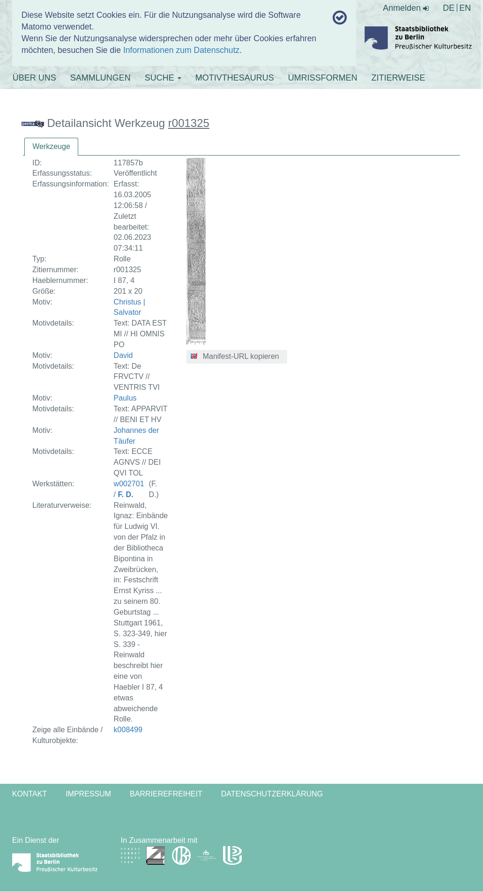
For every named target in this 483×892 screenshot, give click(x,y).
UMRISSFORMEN (322, 77)
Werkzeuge (51, 146)
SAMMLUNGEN (100, 77)
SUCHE (163, 77)
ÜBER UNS (34, 77)
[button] (236, 357)
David (123, 355)
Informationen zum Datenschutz (181, 50)
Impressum (88, 794)
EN (465, 8)
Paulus (125, 398)
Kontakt (29, 794)
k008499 (128, 730)
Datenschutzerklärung (272, 794)
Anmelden (406, 8)
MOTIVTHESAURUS (234, 77)
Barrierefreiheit (166, 794)
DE (448, 8)
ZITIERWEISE (398, 77)
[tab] (51, 147)
